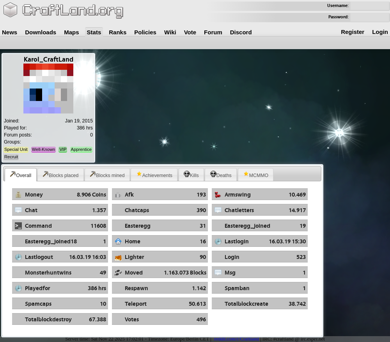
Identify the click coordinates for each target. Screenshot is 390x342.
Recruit (11, 156)
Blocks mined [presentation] (107, 174)
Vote (190, 32)
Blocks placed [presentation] (60, 174)
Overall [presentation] (20, 174)
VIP (62, 149)
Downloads (40, 32)
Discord (241, 32)
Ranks (117, 32)
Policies (145, 32)
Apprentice (81, 149)
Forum (213, 32)
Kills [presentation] (191, 174)
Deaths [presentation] (221, 174)
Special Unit (16, 149)
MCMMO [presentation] (255, 174)
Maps (71, 32)
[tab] (21, 174)
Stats (94, 32)
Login (380, 31)
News (9, 32)
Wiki (170, 32)
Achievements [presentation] (154, 174)
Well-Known (43, 149)
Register (352, 31)
